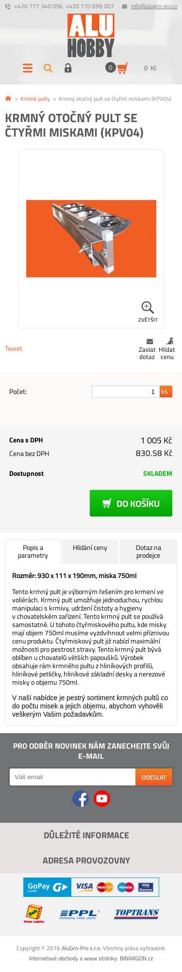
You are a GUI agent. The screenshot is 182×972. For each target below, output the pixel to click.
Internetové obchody (53, 958)
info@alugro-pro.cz (154, 6)
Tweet (13, 348)
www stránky (100, 958)
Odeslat (154, 777)
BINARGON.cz (136, 958)
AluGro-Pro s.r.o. (81, 948)
